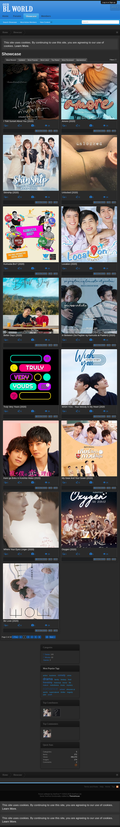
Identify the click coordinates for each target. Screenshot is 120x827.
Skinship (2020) (11, 192)
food (69, 679)
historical (57, 683)
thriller (63, 692)
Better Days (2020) (12, 335)
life (70, 683)
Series (47, 654)
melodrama (54, 685)
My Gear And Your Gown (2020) (77, 478)
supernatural (54, 692)
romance (50, 689)
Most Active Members (28, 22)
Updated (22, 60)
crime (69, 675)
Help (102, 787)
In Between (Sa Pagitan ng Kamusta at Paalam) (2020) (88, 335)
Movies (47, 657)
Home (5, 16)
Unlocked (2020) (70, 192)
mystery (70, 685)
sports (45, 692)
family (56, 679)
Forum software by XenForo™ (60, 794)
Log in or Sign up (108, 2)
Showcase (31, 16)
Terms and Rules (91, 787)
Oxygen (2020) (69, 549)
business (52, 675)
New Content (46, 22)
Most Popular (33, 60)
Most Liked (44, 60)
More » (115, 7)
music (62, 685)
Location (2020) (69, 264)
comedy (61, 675)
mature (45, 685)
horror (64, 683)
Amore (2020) (68, 121)
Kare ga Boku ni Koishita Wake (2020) (21, 478)
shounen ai (70, 689)
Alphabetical (81, 60)
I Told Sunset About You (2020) (18, 121)
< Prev (15, 637)
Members (46, 16)
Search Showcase (10, 22)
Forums (17, 16)
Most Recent (11, 60)
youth (50, 694)
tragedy (70, 692)
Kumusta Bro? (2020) (13, 264)
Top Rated (55, 60)
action (45, 675)
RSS (76, 765)
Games (46, 660)
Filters (113, 60)
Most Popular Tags (51, 668)
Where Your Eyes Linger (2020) (18, 549)
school (62, 689)
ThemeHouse (74, 796)
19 (47, 637)
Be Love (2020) (10, 621)
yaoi (44, 694)
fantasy (63, 679)
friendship (47, 682)
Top (113, 787)
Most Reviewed (68, 60)
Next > (52, 637)
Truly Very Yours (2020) (14, 407)
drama (48, 679)
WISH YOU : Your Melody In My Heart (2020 (83, 407)
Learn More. (22, 45)
